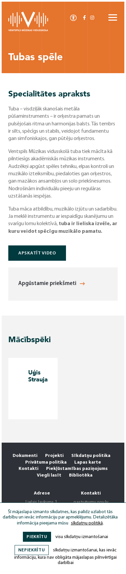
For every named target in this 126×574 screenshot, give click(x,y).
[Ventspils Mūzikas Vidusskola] (28, 30)
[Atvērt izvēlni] (112, 18)
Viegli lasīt (49, 475)
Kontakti (28, 468)
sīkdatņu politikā (87, 523)
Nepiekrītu (31, 550)
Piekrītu (37, 536)
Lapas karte (87, 462)
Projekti (54, 455)
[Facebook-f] (84, 18)
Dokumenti (25, 455)
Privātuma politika (46, 462)
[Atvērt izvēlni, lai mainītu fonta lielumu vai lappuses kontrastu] (73, 17)
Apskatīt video (37, 253)
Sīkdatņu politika (90, 455)
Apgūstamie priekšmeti (51, 283)
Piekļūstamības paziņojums (77, 468)
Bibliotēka (81, 475)
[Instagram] (92, 18)
